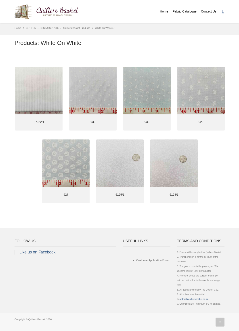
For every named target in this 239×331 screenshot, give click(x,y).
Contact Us (208, 11)
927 (65, 194)
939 (92, 122)
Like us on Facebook (37, 252)
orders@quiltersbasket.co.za (194, 299)
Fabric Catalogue (185, 11)
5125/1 (119, 194)
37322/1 (39, 122)
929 (201, 122)
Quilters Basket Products (76, 28)
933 (147, 122)
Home (164, 11)
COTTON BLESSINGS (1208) (42, 28)
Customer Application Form (152, 260)
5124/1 (174, 194)
